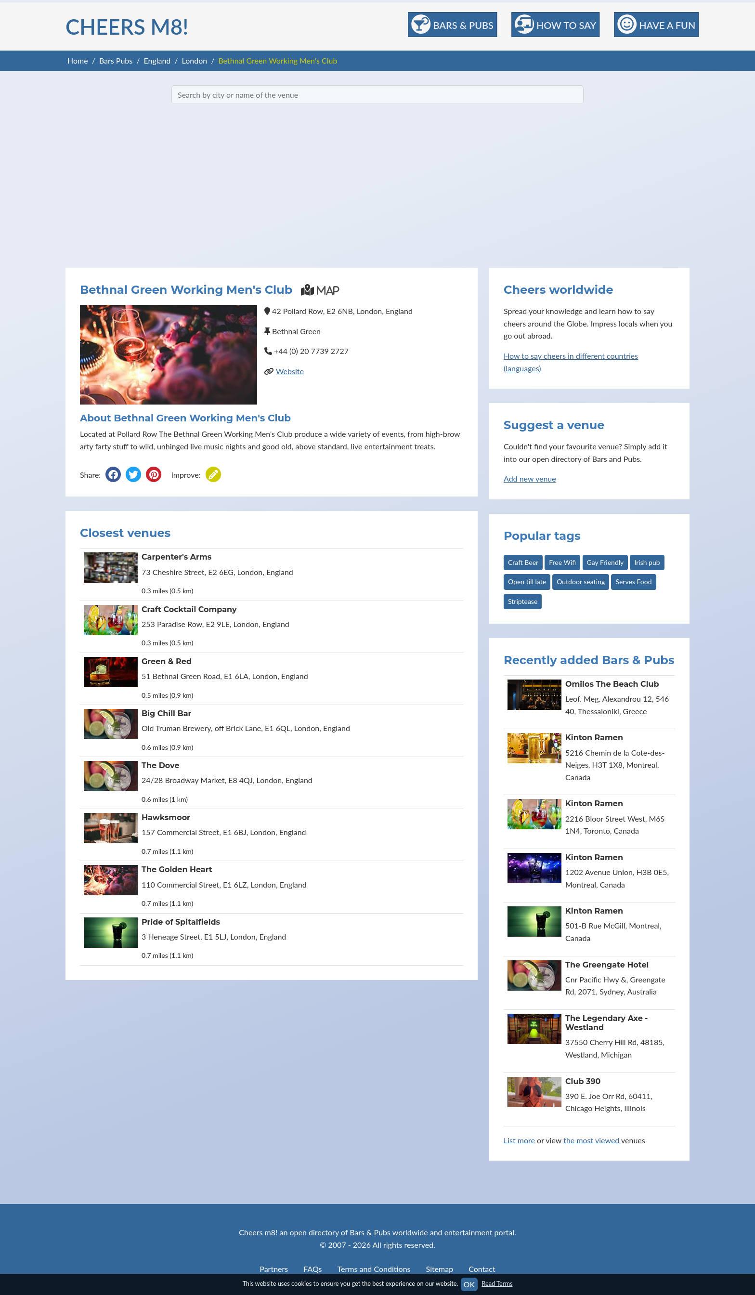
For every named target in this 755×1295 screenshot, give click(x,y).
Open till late (527, 581)
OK (469, 1284)
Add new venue (530, 478)
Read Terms (497, 1283)
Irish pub (647, 562)
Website (290, 371)
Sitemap (440, 1268)
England (156, 60)
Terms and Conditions (374, 1268)
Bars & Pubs (453, 24)
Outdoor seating (581, 581)
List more (519, 1140)
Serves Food (633, 581)
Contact (482, 1268)
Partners (274, 1268)
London (195, 60)
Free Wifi (562, 562)
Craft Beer (523, 562)
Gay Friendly (605, 562)
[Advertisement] (377, 185)
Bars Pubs (115, 60)
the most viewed (591, 1140)
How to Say (555, 24)
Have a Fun (656, 24)
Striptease (522, 601)
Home (77, 60)
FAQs (312, 1268)
